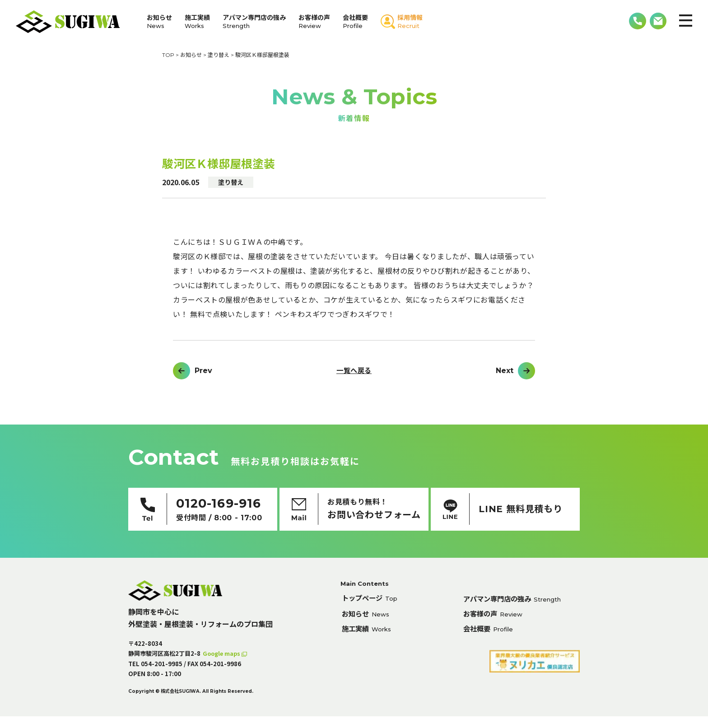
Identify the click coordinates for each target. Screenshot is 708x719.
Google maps (223, 656)
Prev (203, 371)
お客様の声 (314, 21)
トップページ (371, 601)
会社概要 (355, 21)
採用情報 (410, 21)
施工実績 (197, 21)
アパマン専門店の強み (254, 21)
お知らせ (159, 21)
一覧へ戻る (354, 371)
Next (504, 371)
